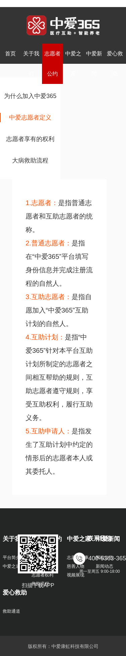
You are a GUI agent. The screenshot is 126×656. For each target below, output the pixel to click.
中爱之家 (73, 64)
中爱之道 (11, 566)
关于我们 (31, 64)
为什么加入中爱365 (30, 96)
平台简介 (11, 557)
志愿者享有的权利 (30, 139)
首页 (10, 53)
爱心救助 (115, 64)
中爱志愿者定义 (30, 117)
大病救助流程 (30, 160)
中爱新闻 (94, 64)
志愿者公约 (52, 64)
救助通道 (11, 611)
